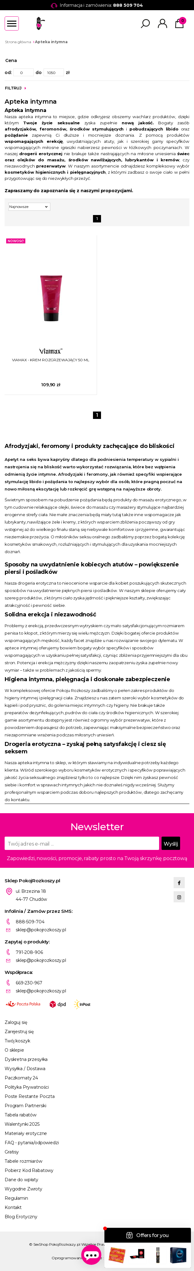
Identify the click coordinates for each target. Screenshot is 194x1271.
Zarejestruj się (19, 1031)
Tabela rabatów (20, 1115)
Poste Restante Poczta (30, 1096)
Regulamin (16, 1198)
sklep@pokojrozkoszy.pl (41, 930)
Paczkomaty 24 (21, 1078)
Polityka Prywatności (27, 1087)
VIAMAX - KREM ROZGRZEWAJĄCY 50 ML (50, 360)
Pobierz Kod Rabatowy (29, 1170)
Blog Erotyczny (21, 1216)
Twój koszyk (17, 1041)
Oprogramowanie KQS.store (77, 1258)
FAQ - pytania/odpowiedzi (32, 1142)
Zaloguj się (16, 1022)
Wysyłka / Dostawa (25, 1068)
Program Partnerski (25, 1105)
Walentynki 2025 (22, 1124)
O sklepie (14, 1050)
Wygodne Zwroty (23, 1189)
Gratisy (12, 1152)
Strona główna (18, 41)
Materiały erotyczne (26, 1133)
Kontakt (13, 1207)
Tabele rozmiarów (23, 1161)
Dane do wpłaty (21, 1179)
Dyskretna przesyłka (26, 1059)
